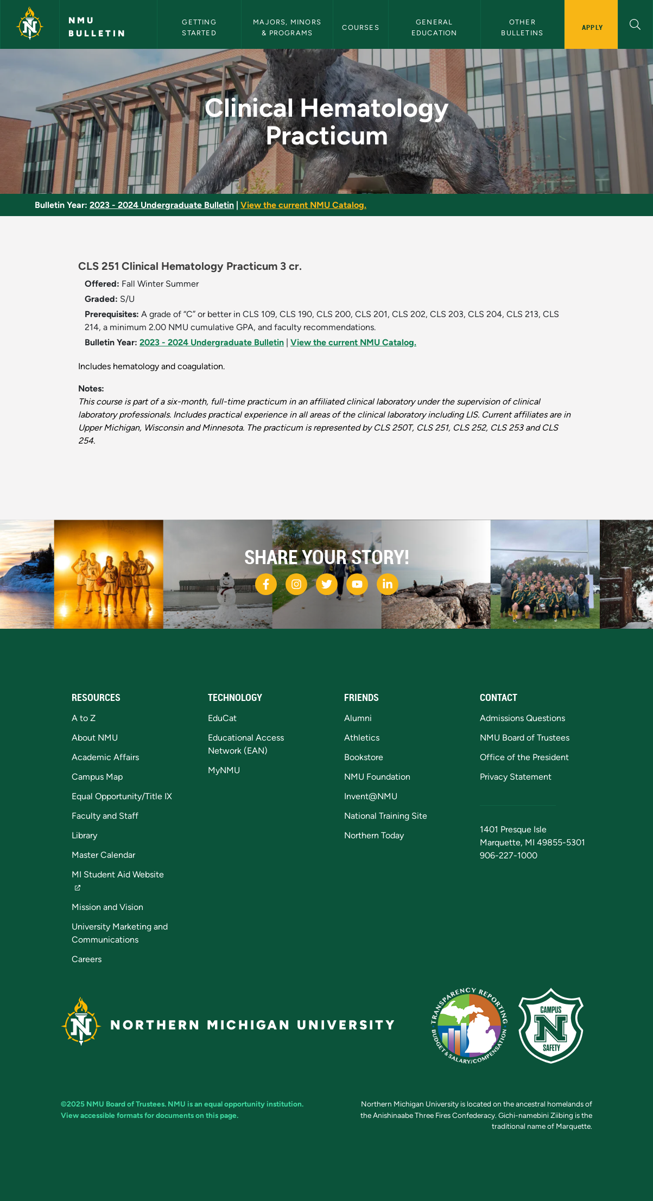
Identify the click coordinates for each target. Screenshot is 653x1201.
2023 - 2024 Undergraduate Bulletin (162, 205)
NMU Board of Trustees (524, 737)
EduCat (222, 718)
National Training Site (385, 816)
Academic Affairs (105, 757)
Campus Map (97, 777)
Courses (360, 27)
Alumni (358, 718)
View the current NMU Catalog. (303, 205)
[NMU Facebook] (266, 584)
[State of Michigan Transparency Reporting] (474, 1025)
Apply (592, 27)
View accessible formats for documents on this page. (149, 1115)
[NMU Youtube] (357, 584)
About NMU (95, 737)
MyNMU (224, 770)
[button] (635, 23)
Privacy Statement (515, 777)
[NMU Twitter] (327, 584)
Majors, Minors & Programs (288, 27)
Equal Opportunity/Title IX (122, 796)
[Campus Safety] (555, 1025)
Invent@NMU (370, 796)
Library (84, 835)
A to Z (84, 718)
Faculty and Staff (105, 816)
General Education (434, 27)
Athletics (361, 737)
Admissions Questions (522, 718)
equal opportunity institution (253, 1103)
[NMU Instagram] (296, 584)
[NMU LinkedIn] (387, 584)
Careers (87, 959)
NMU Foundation (377, 777)
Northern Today (374, 835)
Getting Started (200, 27)
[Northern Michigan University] (30, 24)
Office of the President (524, 757)
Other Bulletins (522, 27)
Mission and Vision (107, 907)
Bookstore (363, 757)
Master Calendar (103, 855)
